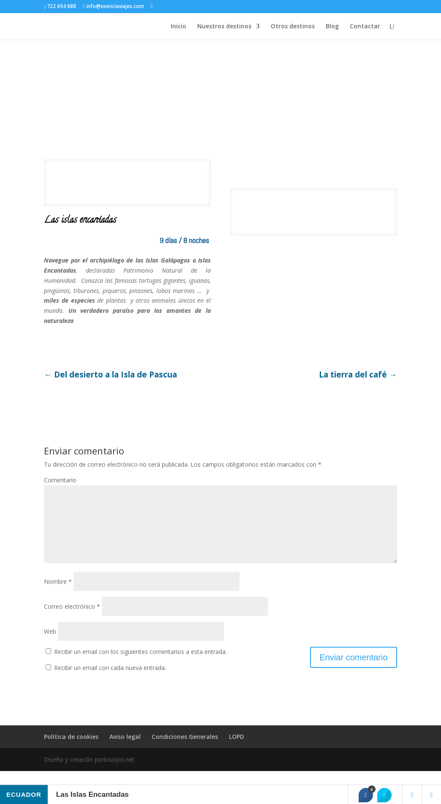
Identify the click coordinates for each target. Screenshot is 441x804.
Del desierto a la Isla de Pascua (110, 375)
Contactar (365, 26)
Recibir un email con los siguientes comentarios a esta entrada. (140, 665)
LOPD (236, 750)
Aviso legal (125, 750)
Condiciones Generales (185, 750)
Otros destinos (293, 26)
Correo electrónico (72, 620)
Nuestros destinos (224, 26)
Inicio (178, 26)
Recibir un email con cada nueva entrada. (110, 681)
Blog (332, 26)
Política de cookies (71, 750)
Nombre (58, 595)
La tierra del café (358, 375)
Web (50, 645)
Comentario (60, 480)
